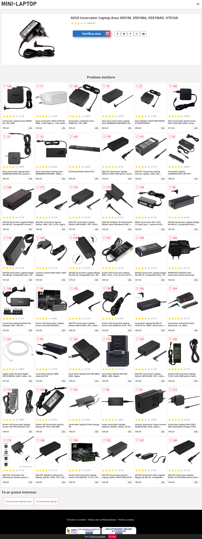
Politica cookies (126, 519)
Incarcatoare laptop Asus (19, 501)
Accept (112, 536)
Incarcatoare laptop (46, 501)
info (30, 128)
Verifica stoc (96, 33)
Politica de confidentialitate (102, 519)
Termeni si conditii (76, 519)
